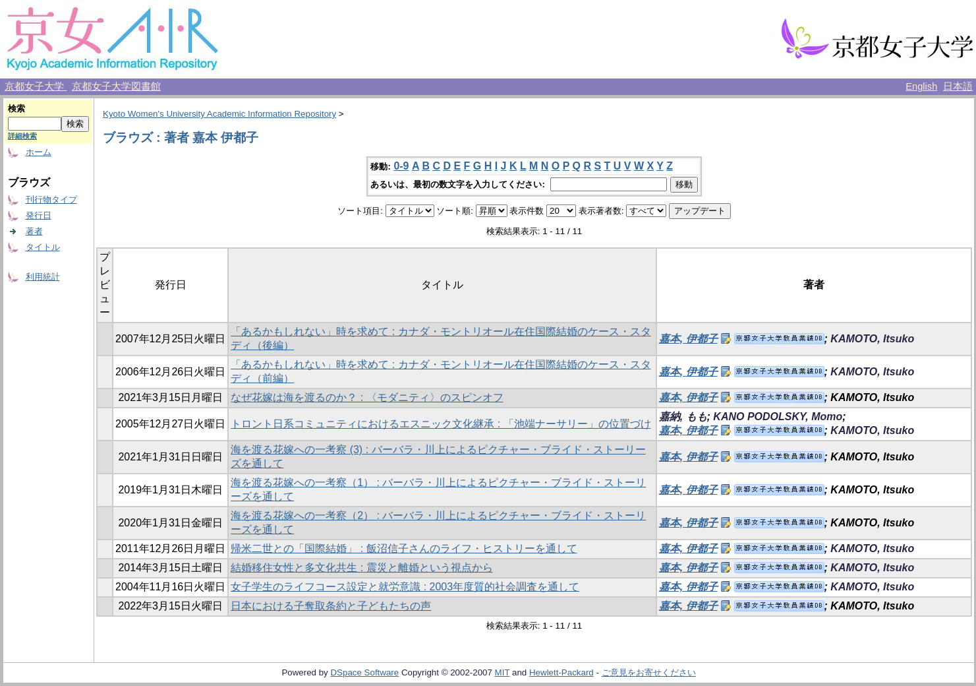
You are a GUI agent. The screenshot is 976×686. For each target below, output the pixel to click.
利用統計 (43, 277)
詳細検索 (22, 136)
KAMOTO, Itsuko (872, 338)
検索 (16, 108)
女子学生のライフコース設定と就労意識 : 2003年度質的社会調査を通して (405, 586)
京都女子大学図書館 (116, 86)
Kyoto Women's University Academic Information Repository (219, 114)
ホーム (38, 152)
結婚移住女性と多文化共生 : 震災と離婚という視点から (361, 567)
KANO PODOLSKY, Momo (777, 416)
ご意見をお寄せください (649, 672)
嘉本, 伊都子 (688, 338)
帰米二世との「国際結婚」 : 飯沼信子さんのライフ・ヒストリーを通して (404, 548)
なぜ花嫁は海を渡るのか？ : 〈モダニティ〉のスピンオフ (367, 397)
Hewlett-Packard (561, 672)
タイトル (43, 247)
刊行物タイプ (51, 199)
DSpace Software (364, 672)
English (921, 86)
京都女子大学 (36, 86)
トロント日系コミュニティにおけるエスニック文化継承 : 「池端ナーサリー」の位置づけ (440, 423)
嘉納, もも (683, 416)
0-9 (401, 166)
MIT (502, 672)
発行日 (38, 215)
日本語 (958, 86)
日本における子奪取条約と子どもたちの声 (331, 605)
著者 (34, 231)
